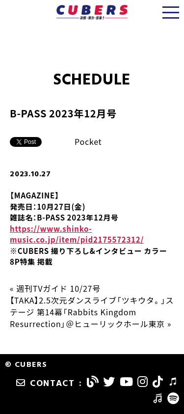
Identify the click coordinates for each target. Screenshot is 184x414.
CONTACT (45, 384)
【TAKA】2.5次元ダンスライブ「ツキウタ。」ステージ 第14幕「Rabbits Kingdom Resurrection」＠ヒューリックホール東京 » (92, 312)
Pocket (88, 141)
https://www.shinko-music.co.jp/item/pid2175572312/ (77, 234)
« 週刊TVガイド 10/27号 (55, 288)
